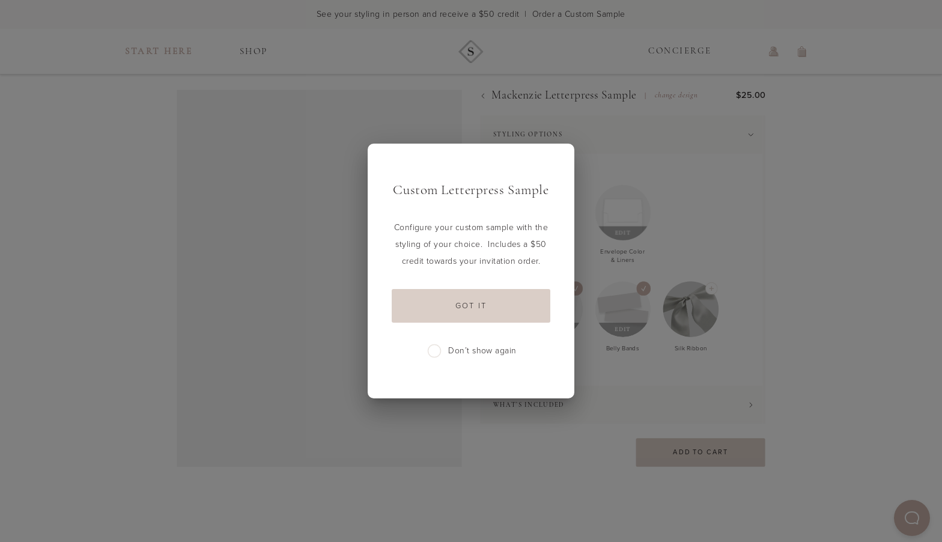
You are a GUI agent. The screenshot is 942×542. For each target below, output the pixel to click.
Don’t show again (472, 351)
